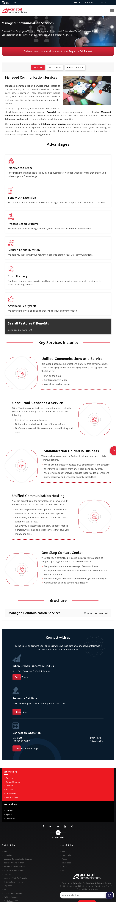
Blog (63, 851)
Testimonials (11, 793)
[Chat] (109, 895)
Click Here (21, 711)
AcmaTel (50, 111)
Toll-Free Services (11, 897)
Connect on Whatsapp (26, 748)
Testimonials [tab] (54, 67)
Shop (6, 851)
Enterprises (10, 818)
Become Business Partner (14, 866)
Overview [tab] (37, 67)
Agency (9, 814)
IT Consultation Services (13, 882)
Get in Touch (21, 677)
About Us (9, 789)
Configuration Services (13, 893)
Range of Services (13, 782)
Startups (9, 810)
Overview (9, 778)
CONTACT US (105, 2)
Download (101, 613)
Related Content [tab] (75, 67)
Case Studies (67, 855)
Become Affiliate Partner (14, 863)
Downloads (66, 863)
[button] (58, 832)
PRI (5, 889)
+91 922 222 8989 (21, 741)
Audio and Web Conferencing (16, 878)
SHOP (77, 2)
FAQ (63, 870)
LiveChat (7, 874)
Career (64, 866)
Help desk (8, 885)
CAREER (89, 2)
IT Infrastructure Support (14, 870)
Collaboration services (54, 123)
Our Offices (8, 855)
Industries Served (13, 797)
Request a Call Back (80, 51)
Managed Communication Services (18, 859)
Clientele (9, 785)
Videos (64, 859)
